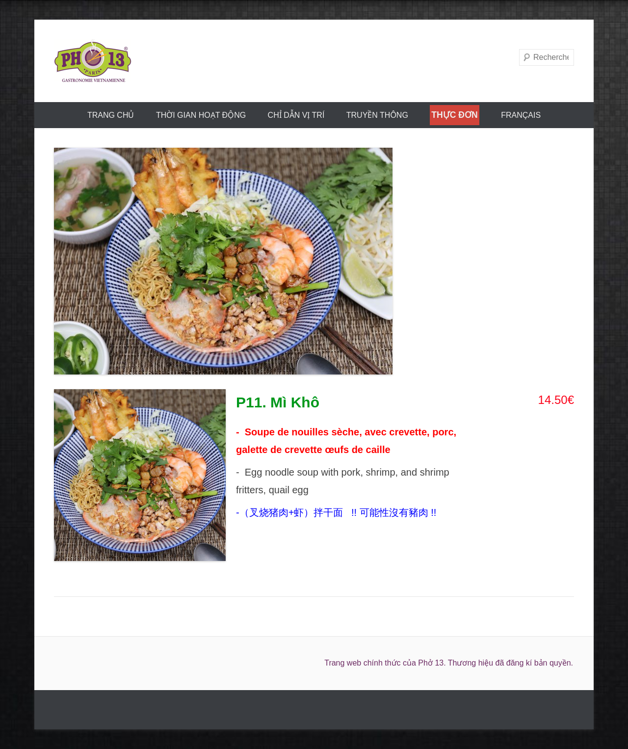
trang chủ (110, 115)
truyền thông (377, 115)
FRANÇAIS (521, 115)
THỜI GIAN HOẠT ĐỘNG (201, 115)
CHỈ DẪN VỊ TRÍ (296, 115)
